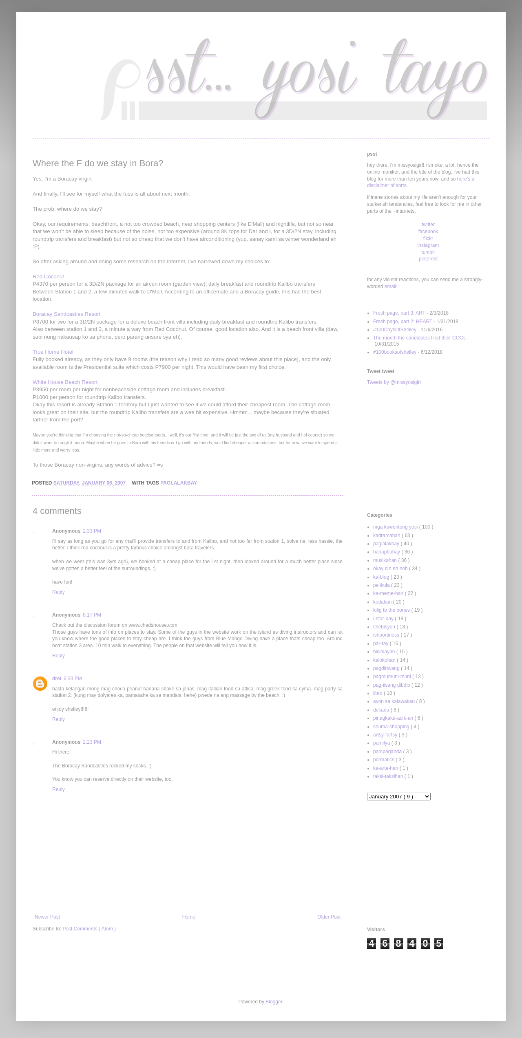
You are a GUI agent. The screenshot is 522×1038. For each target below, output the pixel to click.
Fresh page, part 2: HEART (402, 321)
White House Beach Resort (65, 382)
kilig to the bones (392, 610)
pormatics (384, 760)
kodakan (383, 602)
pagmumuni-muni (392, 676)
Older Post (329, 917)
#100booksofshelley (394, 352)
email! (391, 286)
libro (378, 693)
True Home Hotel (53, 352)
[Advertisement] (428, 449)
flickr (428, 238)
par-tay (381, 643)
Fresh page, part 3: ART (399, 313)
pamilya (382, 743)
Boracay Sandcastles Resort (66, 314)
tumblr (428, 252)
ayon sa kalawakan (394, 701)
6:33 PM (73, 678)
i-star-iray (384, 618)
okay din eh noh (391, 568)
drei (56, 678)
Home (188, 917)
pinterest (428, 259)
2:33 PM (92, 531)
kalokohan (385, 660)
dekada (382, 710)
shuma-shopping (392, 726)
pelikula (382, 585)
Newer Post (47, 917)
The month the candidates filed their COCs (419, 338)
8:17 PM (92, 615)
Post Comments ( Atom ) (89, 929)
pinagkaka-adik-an (393, 718)
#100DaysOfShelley (394, 330)
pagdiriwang (387, 668)
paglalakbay (178, 483)
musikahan (385, 560)
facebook (428, 231)
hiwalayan (384, 652)
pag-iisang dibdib (392, 685)
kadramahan (387, 535)
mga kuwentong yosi (396, 527)
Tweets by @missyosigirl (394, 382)
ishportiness (386, 635)
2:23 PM (92, 742)
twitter (428, 224)
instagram (428, 245)
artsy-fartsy (386, 735)
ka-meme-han (389, 593)
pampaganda (388, 751)
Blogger (273, 1002)
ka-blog (382, 577)
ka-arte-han (386, 768)
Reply (58, 592)
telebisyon (384, 627)
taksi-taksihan (389, 776)
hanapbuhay (387, 552)
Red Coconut (48, 276)
